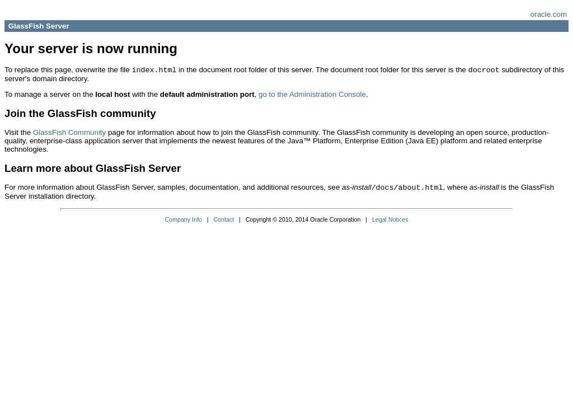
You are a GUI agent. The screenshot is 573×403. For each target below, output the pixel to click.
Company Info (183, 219)
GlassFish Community (69, 132)
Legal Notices (390, 219)
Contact (223, 219)
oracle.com (548, 14)
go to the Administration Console (312, 94)
